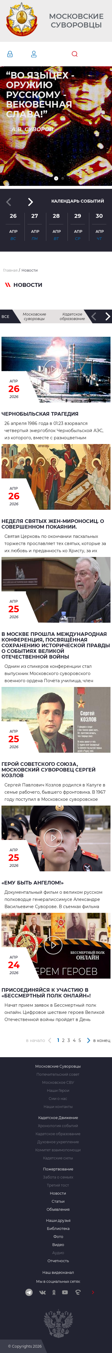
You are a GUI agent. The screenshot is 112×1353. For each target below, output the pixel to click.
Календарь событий (77, 201)
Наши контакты (58, 1107)
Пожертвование (58, 1169)
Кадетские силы (58, 1158)
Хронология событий (58, 1126)
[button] (56, 178)
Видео (58, 1245)
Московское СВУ (58, 1082)
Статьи (58, 1201)
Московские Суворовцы (76, 20)
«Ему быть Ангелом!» (32, 883)
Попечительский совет (57, 1074)
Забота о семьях (58, 1177)
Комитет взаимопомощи (58, 1150)
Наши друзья (58, 1220)
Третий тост (58, 1185)
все (5, 316)
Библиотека (58, 1228)
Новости (58, 1193)
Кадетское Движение (58, 1118)
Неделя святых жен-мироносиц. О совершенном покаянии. (52, 524)
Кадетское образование (72, 316)
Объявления (58, 1209)
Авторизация (19, 54)
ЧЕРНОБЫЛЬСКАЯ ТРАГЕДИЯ (40, 414)
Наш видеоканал (58, 1272)
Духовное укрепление (58, 1142)
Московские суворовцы (34, 316)
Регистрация (43, 54)
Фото (58, 1237)
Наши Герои (58, 1090)
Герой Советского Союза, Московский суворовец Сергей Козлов (48, 769)
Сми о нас (58, 1099)
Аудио (58, 1253)
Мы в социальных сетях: (58, 1281)
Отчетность (58, 1261)
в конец (102, 1040)
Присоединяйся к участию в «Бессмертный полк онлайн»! (46, 993)
